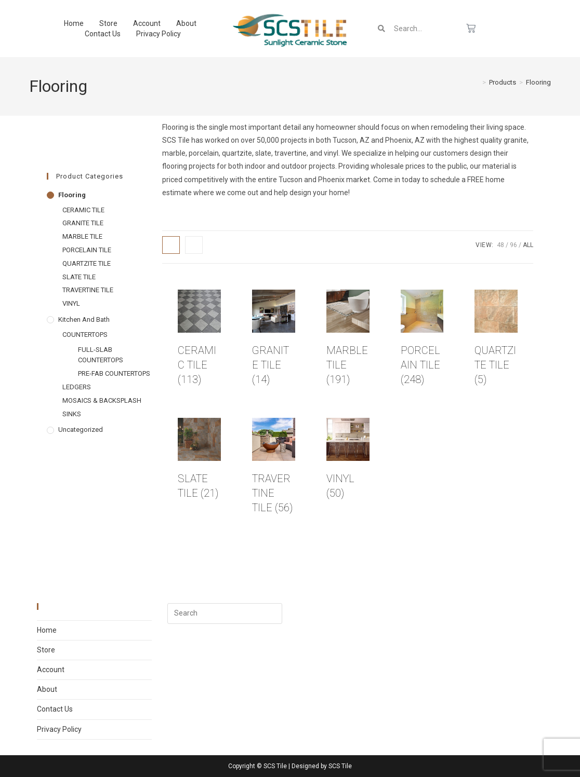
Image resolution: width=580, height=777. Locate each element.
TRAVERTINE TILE (87, 290)
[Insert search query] (224, 613)
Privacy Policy (158, 34)
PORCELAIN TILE (86, 250)
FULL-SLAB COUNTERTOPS (100, 355)
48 (500, 245)
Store (108, 23)
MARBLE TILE (82, 236)
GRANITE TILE (82, 223)
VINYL (71, 303)
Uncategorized (80, 429)
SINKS (71, 414)
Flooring (538, 82)
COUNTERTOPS (85, 334)
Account (147, 23)
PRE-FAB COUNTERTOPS (114, 373)
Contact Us (103, 34)
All (528, 245)
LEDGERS (76, 387)
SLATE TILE (79, 277)
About (186, 23)
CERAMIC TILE (83, 210)
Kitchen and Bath (84, 319)
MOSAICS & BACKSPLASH (101, 400)
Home (74, 23)
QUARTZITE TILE (86, 263)
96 (513, 245)
